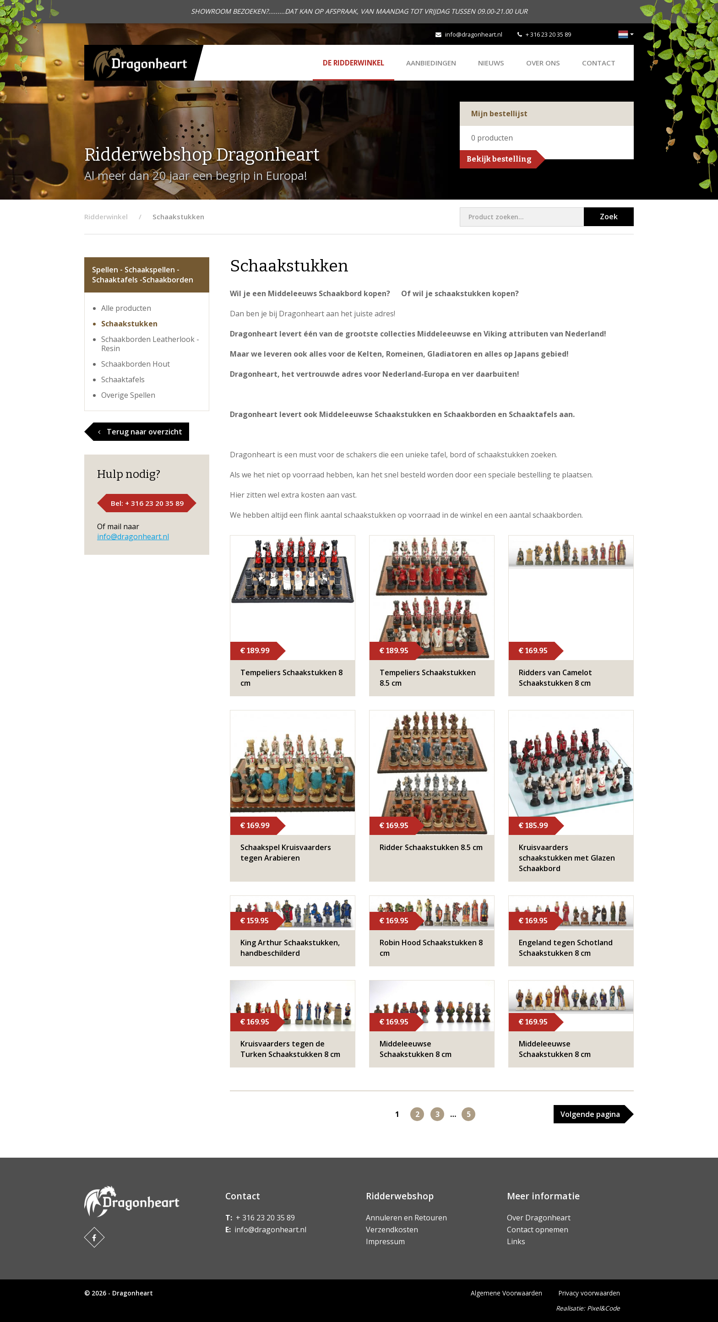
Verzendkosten (392, 1229)
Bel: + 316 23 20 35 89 (147, 503)
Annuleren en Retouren (406, 1218)
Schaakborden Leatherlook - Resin (150, 343)
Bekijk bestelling (499, 159)
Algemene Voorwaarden (506, 1293)
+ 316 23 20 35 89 (548, 34)
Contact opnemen (537, 1229)
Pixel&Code (603, 1308)
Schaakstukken (129, 324)
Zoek (609, 216)
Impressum (385, 1241)
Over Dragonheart (539, 1218)
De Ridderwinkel (353, 62)
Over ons (543, 62)
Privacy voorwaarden (589, 1293)
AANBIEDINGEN (431, 62)
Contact (598, 62)
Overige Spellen (128, 395)
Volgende (590, 1114)
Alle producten (126, 308)
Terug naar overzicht (140, 432)
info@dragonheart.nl (473, 34)
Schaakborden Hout (135, 364)
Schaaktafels (123, 379)
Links (516, 1241)
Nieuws (491, 62)
